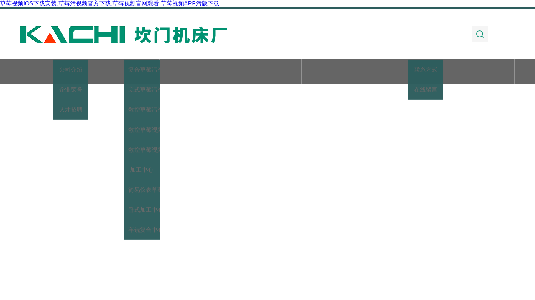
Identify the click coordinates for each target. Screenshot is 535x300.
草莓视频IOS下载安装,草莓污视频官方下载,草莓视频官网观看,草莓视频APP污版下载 (109, 3)
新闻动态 (265, 72)
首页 (53, 72)
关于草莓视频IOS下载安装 (123, 76)
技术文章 (336, 72)
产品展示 (194, 72)
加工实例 (408, 72)
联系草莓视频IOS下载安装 (478, 76)
